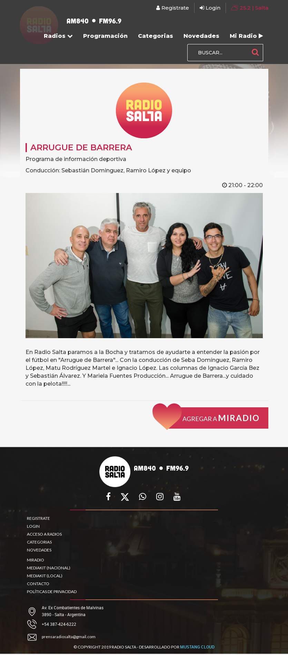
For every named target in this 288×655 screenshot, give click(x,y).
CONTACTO (38, 583)
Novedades (201, 36)
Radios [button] (58, 36)
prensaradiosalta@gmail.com (69, 636)
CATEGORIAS (39, 542)
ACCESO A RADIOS (44, 534)
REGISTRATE (38, 518)
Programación (105, 36)
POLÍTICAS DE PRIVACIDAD (52, 591)
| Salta (249, 7)
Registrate (172, 7)
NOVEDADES (39, 549)
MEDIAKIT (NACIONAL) (48, 567)
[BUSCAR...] (217, 52)
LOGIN (33, 526)
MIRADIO (35, 559)
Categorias (155, 36)
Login (210, 7)
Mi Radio (246, 36)
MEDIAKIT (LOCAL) (44, 575)
